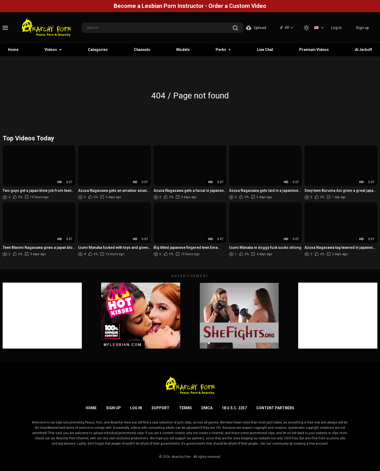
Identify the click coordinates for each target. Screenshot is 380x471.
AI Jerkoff (363, 49)
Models (183, 49)
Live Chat (265, 49)
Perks (221, 49)
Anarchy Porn (181, 457)
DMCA (206, 408)
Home (13, 49)
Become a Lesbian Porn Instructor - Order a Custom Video (190, 6)
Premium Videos (314, 49)
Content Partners (275, 408)
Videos (51, 49)
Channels (142, 49)
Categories (98, 49)
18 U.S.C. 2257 (234, 408)
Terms (185, 408)
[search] (235, 28)
